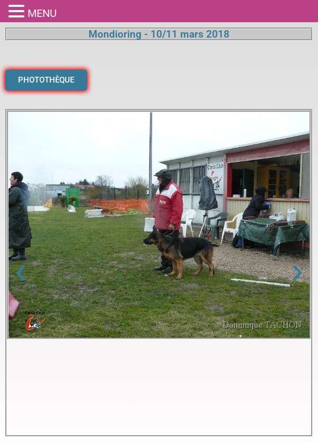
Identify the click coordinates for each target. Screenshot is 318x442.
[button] (21, 273)
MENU (42, 13)
